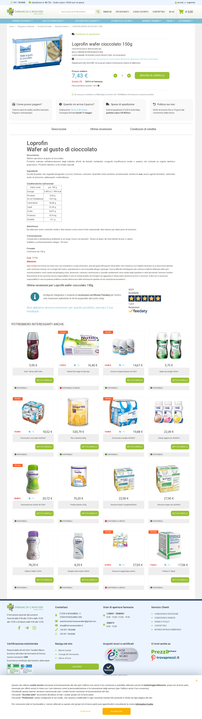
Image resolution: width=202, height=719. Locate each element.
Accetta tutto (116, 711)
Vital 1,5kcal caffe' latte (33, 372)
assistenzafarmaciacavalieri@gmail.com (75, 621)
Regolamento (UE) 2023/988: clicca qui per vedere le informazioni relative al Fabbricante (106, 63)
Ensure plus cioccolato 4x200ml (33, 438)
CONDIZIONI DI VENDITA (165, 618)
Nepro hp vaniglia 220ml (169, 372)
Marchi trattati (64, 650)
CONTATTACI (160, 626)
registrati (191, 2)
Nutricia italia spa (94, 49)
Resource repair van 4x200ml (169, 505)
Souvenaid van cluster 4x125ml (33, 505)
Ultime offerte (64, 658)
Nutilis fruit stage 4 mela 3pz (78, 372)
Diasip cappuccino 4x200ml (169, 438)
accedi (180, 2)
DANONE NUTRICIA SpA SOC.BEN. (90, 52)
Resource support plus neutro (123, 571)
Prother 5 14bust (168, 571)
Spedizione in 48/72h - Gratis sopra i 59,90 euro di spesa (56, 2)
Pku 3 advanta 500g (78, 438)
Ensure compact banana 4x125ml (124, 372)
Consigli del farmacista (68, 654)
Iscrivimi (77, 666)
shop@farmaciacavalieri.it (69, 625)
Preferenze (85, 711)
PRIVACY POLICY (162, 622)
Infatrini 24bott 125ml (33, 571)
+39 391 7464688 (65, 630)
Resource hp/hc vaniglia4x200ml (123, 505)
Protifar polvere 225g (78, 505)
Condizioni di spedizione (87, 34)
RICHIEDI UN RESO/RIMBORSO (168, 629)
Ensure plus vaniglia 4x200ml (123, 438)
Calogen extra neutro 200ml (78, 571)
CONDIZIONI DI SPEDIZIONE (166, 614)
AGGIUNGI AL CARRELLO (152, 75)
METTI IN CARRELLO (44, 380)
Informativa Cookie (144, 704)
